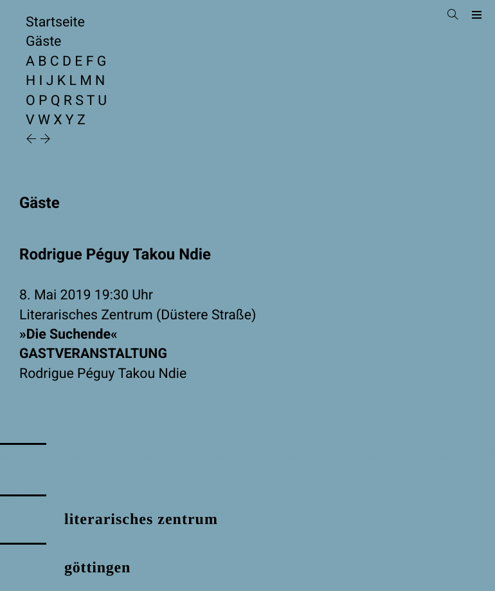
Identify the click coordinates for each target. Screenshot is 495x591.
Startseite (55, 22)
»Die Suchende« (247, 345)
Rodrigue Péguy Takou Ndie (102, 374)
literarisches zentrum (141, 519)
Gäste (43, 41)
